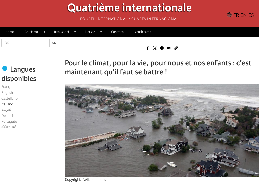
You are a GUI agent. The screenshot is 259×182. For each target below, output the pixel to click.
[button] (176, 48)
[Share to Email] (168, 48)
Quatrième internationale (129, 9)
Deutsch (7, 115)
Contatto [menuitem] (117, 32)
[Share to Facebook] (147, 48)
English (7, 92)
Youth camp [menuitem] (143, 32)
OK (54, 42)
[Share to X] (154, 48)
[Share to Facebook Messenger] (161, 48)
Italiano (7, 104)
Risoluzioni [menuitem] (63, 33)
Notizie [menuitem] (91, 33)
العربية (6, 109)
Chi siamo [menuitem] (32, 33)
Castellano (9, 98)
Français (7, 86)
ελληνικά (9, 127)
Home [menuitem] (9, 32)
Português (9, 121)
